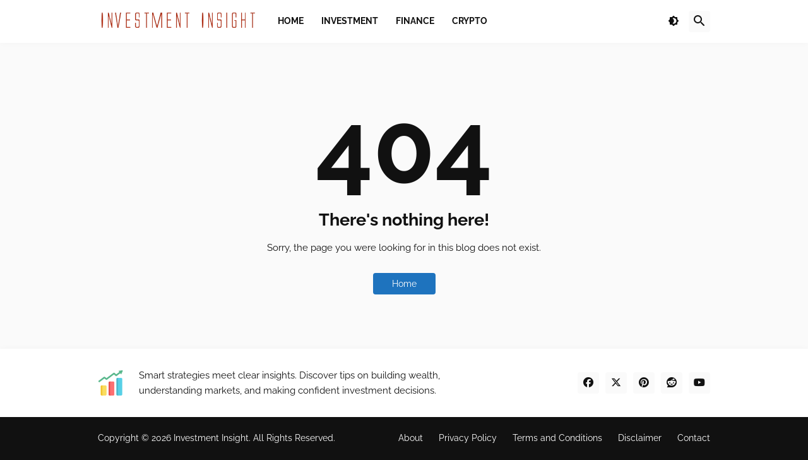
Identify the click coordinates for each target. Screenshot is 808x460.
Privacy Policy (468, 438)
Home (404, 284)
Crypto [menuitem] (469, 21)
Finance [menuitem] (415, 21)
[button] (673, 21)
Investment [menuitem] (349, 21)
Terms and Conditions (557, 438)
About (410, 438)
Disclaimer (640, 438)
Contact (693, 438)
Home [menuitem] (291, 21)
